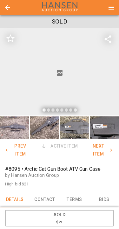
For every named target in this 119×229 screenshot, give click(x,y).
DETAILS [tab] (15, 199)
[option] (59, 72)
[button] (7, 7)
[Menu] (111, 7)
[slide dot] (44, 110)
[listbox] (59, 72)
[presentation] (60, 7)
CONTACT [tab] (45, 199)
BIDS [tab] (104, 199)
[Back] (7, 7)
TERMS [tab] (74, 199)
